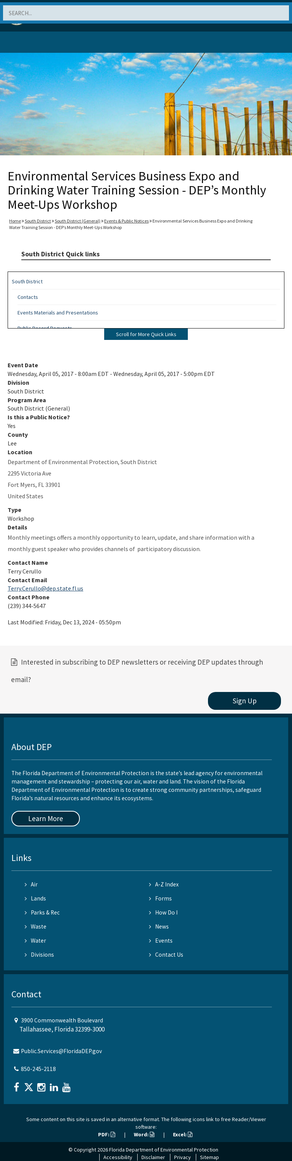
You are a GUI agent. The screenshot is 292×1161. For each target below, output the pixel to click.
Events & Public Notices (126, 221)
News (159, 926)
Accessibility (117, 1157)
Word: (144, 1134)
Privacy (182, 1157)
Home (15, 221)
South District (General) (77, 221)
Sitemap (209, 1157)
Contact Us (166, 954)
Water (35, 940)
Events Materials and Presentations (57, 312)
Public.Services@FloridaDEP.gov (61, 1051)
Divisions (39, 954)
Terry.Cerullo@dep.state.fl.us (45, 588)
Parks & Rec (42, 912)
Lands (35, 898)
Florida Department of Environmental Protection (163, 1149)
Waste (35, 926)
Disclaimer (153, 1157)
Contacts (27, 297)
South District (38, 221)
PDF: (106, 1134)
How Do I (163, 912)
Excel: (182, 1134)
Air (31, 884)
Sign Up (245, 700)
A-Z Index (164, 884)
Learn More (45, 818)
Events (161, 940)
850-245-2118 (38, 1069)
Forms (160, 898)
